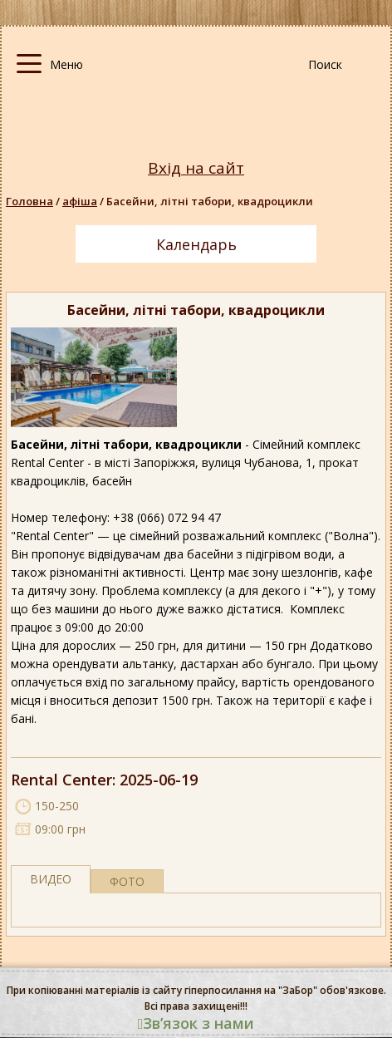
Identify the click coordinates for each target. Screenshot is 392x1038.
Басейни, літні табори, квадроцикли (209, 201)
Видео (50, 879)
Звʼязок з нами (196, 1023)
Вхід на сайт (196, 168)
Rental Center (61, 780)
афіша (79, 201)
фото (127, 881)
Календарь (196, 244)
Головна (29, 201)
